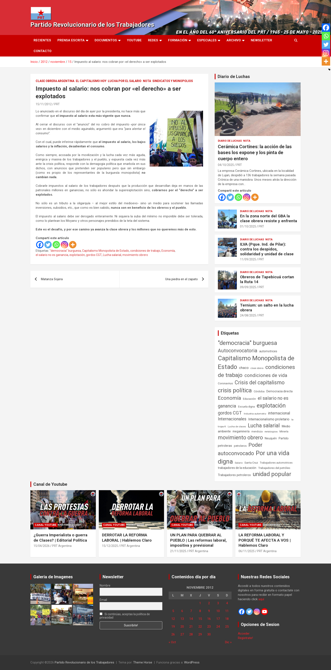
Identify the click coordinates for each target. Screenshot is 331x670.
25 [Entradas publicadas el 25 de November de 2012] (227, 626)
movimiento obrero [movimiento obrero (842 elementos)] (240, 437)
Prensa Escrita (71, 40)
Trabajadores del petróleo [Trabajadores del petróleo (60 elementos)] (274, 468)
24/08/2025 (248, 315)
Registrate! (245, 638)
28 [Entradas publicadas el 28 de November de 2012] (191, 634)
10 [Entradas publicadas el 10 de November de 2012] (218, 611)
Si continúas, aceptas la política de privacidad (125, 615)
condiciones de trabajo (145, 250)
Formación (177, 40)
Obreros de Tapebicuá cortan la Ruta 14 (267, 279)
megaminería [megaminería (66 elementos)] (241, 431)
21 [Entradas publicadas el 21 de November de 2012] (191, 626)
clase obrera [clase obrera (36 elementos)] (257, 368)
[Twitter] (48, 244)
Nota (147, 81)
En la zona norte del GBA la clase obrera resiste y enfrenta (268, 218)
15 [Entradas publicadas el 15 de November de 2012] (200, 619)
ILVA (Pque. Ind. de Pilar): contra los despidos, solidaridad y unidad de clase (267, 249)
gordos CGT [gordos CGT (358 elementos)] (230, 413)
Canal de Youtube (50, 484)
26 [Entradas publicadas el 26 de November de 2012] (173, 634)
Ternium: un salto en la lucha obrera (267, 307)
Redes (153, 40)
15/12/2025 (110, 546)
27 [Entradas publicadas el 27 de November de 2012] (182, 634)
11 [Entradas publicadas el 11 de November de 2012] (227, 611)
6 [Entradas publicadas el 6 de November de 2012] (182, 611)
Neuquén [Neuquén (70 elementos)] (271, 438)
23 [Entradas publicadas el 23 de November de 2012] (209, 626)
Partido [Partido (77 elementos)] (284, 438)
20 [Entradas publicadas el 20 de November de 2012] (182, 626)
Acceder (244, 633)
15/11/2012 (44, 104)
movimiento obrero (135, 255)
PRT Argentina (62, 546)
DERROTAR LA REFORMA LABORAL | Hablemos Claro (127, 538)
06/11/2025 (247, 551)
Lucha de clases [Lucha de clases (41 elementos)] (237, 426)
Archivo (234, 40)
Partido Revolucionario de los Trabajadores (92, 24)
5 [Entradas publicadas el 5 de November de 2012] (173, 611)
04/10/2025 (226, 165)
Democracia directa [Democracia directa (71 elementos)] (279, 391)
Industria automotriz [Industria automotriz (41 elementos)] (255, 413)
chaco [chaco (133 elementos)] (244, 368)
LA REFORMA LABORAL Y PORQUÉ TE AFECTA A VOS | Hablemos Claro (265, 540)
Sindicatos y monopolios (172, 81)
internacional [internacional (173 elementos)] (279, 413)
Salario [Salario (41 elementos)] (239, 462)
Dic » (228, 642)
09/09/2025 (248, 287)
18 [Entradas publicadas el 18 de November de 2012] (227, 619)
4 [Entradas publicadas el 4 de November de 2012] (227, 603)
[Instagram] (64, 244)
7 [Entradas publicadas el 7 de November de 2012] (191, 611)
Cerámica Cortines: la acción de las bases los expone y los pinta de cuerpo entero (255, 152)
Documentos (106, 40)
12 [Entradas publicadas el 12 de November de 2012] (173, 619)
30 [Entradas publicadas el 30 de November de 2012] (209, 634)
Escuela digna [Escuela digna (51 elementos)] (246, 406)
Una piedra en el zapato (181, 279)
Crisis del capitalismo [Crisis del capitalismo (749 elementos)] (260, 382)
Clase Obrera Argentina (55, 81)
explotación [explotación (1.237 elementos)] (271, 405)
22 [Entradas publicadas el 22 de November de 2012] (200, 626)
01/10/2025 (248, 226)
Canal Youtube (45, 524)
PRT (57, 104)
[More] (72, 244)
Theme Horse (142, 662)
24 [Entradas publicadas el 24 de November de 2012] (218, 626)
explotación (77, 255)
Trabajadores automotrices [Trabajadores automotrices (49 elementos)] (276, 462)
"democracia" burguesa (65, 250)
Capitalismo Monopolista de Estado (105, 250)
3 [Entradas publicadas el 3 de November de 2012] (218, 603)
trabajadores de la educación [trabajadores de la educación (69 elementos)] (237, 468)
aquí (261, 599)
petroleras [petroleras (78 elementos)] (225, 446)
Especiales (207, 40)
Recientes (42, 40)
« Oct (172, 642)
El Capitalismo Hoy (91, 81)
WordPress (191, 662)
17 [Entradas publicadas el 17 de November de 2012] (218, 619)
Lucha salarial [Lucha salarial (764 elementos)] (264, 425)
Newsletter (261, 40)
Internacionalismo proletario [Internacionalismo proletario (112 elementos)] (268, 419)
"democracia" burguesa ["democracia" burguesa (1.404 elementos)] (247, 342)
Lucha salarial (112, 255)
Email (103, 599)
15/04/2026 (42, 546)
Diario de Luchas (234, 76)
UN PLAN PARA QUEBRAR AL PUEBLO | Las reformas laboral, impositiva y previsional (198, 540)
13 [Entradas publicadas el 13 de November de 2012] (182, 619)
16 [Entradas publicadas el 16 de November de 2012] (209, 619)
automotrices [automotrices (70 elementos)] (268, 351)
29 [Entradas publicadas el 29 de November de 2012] (200, 634)
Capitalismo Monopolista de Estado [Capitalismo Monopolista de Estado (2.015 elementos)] (256, 362)
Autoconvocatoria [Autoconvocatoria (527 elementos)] (237, 351)
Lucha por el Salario (124, 81)
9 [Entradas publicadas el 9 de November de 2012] (209, 611)
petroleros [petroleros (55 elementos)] (240, 445)
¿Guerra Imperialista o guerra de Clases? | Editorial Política (60, 538)
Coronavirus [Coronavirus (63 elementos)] (225, 383)
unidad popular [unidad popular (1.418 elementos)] (272, 474)
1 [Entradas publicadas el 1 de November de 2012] (200, 603)
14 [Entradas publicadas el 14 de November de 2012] (191, 619)
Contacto (43, 51)
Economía (168, 250)
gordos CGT (94, 255)
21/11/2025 (178, 551)
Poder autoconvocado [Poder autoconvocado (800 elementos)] (240, 449)
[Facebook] (39, 244)
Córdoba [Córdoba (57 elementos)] (259, 391)
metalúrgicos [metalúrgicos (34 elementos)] (271, 431)
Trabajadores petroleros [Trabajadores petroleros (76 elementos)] (234, 475)
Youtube (134, 40)
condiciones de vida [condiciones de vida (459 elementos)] (265, 375)
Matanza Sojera (52, 279)
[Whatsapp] (56, 244)
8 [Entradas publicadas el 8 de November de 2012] (200, 611)
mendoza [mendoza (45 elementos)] (257, 431)
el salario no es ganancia (52, 255)
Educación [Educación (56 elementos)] (249, 398)
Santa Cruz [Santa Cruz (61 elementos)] (251, 462)
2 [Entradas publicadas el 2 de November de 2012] (209, 603)
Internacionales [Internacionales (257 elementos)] (232, 419)
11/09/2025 (248, 259)
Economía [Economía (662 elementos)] (229, 398)
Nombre (105, 585)
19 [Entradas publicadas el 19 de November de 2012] (173, 626)
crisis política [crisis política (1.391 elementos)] (235, 390)
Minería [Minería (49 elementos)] (283, 431)
